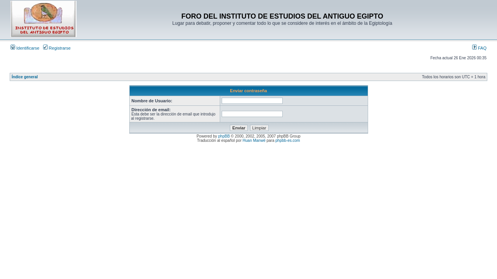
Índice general (25, 77)
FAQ (479, 48)
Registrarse (57, 48)
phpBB (224, 136)
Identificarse (24, 48)
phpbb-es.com (287, 140)
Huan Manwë (254, 140)
